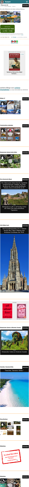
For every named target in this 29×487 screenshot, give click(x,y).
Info (8, 37)
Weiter (25, 5)
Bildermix (13, 6)
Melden (6, 37)
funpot (8, 2)
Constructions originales (6, 125)
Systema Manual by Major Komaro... (14, 72)
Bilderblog (3, 446)
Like (1, 37)
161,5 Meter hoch (4, 225)
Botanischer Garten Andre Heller (8, 152)
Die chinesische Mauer (6, 179)
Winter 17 (2, 98)
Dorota (14, 37)
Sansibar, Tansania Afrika (6, 366)
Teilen (3, 37)
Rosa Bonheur (4, 419)
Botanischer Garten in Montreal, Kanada (10, 327)
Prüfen (22, 34)
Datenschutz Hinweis (14, 43)
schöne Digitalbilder (8, 6)
